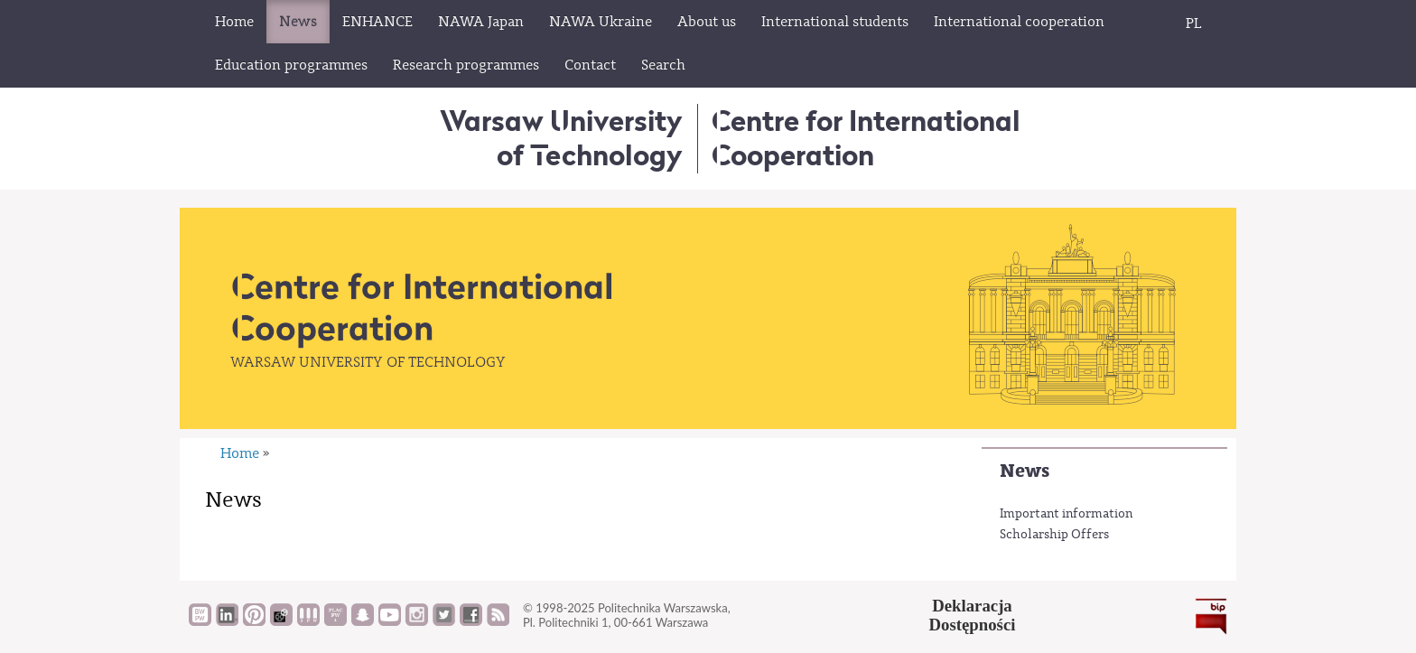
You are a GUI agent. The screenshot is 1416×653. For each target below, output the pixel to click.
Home (239, 453)
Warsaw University (561, 138)
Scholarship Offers (1054, 535)
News (1024, 471)
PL (1194, 23)
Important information (1066, 514)
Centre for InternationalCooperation (866, 138)
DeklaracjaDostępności (972, 615)
